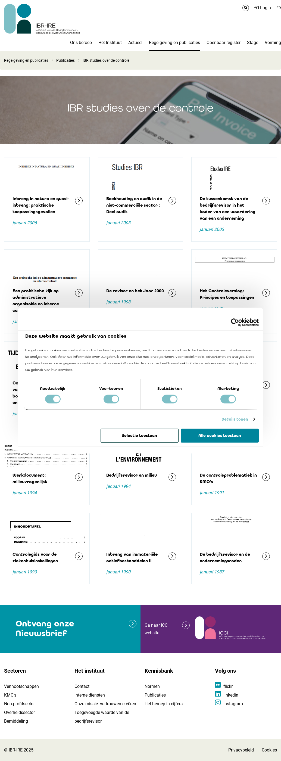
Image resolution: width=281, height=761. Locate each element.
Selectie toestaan (139, 435)
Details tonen (234, 419)
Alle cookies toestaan (219, 435)
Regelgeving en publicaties (174, 42)
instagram (233, 703)
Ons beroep (81, 42)
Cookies (269, 750)
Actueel (135, 42)
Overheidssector (19, 712)
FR (278, 8)
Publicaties (65, 60)
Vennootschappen (21, 686)
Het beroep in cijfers (164, 703)
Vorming (273, 42)
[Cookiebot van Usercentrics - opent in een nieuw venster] (235, 322)
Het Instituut (110, 42)
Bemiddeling (16, 721)
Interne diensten (89, 695)
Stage (252, 42)
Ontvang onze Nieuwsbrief (44, 628)
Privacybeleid (241, 750)
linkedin (230, 695)
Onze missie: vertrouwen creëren (105, 703)
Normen (152, 686)
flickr (228, 686)
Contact (81, 686)
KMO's (10, 695)
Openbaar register (224, 42)
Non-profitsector (19, 703)
